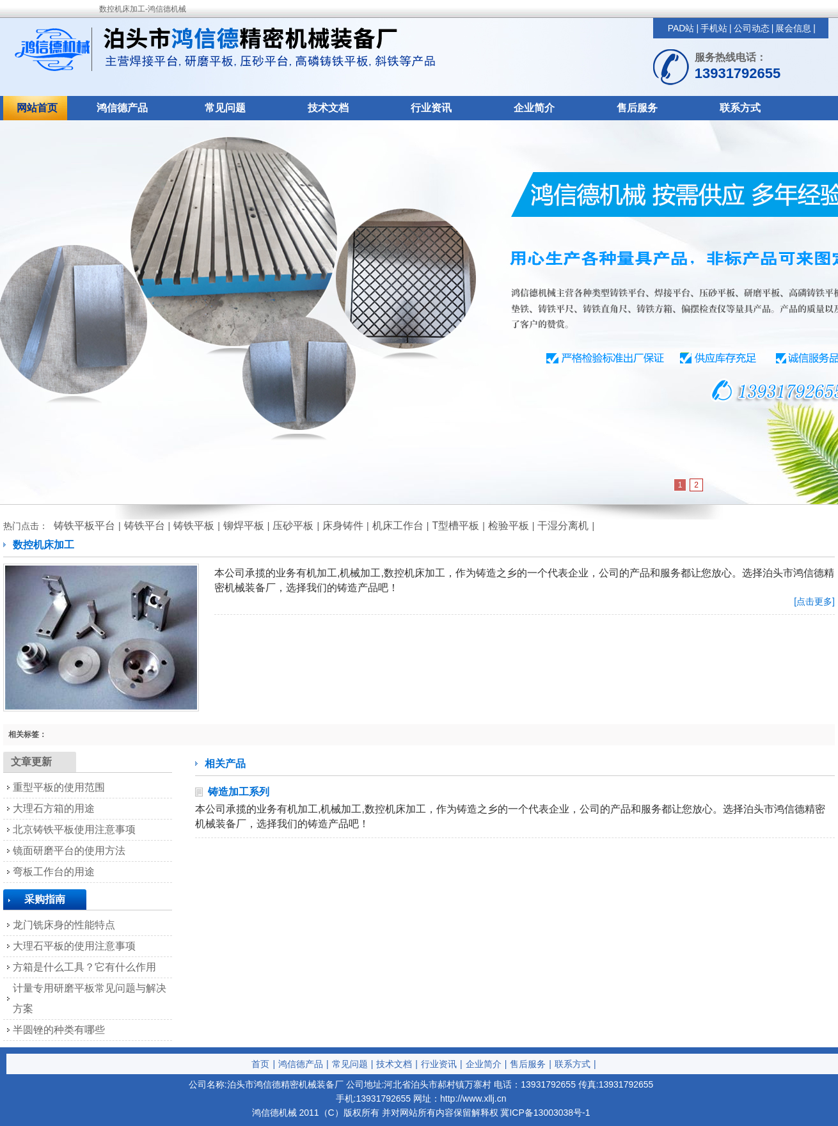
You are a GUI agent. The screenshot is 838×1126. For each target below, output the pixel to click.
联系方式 (740, 107)
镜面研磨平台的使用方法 (69, 850)
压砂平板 (293, 525)
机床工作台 (397, 525)
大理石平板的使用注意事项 (74, 945)
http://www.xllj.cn (473, 1098)
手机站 (713, 28)
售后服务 (637, 107)
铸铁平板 (193, 525)
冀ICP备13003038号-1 (545, 1112)
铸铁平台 (144, 525)
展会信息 (793, 28)
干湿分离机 (563, 525)
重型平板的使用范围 (59, 787)
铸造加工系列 (238, 791)
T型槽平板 (455, 525)
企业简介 (534, 107)
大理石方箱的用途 (54, 808)
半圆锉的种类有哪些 (59, 1029)
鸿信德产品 (122, 107)
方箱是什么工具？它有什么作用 (84, 967)
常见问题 (225, 107)
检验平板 (508, 525)
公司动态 (752, 28)
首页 (260, 1064)
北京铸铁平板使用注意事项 (74, 829)
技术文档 (328, 107)
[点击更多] (814, 601)
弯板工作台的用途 (54, 871)
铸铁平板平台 (84, 525)
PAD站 (681, 28)
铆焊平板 (243, 525)
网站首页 (37, 107)
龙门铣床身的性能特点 (64, 924)
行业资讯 (431, 107)
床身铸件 (342, 525)
